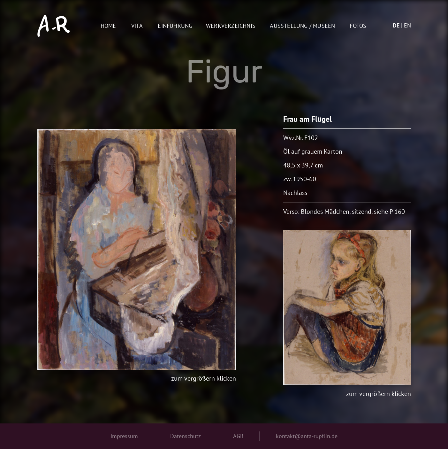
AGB (238, 436)
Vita (137, 26)
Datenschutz (185, 436)
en (407, 25)
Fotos (358, 26)
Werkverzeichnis (230, 26)
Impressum (124, 436)
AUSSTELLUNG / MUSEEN (302, 26)
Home (108, 26)
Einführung (175, 26)
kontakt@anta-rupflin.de (307, 436)
